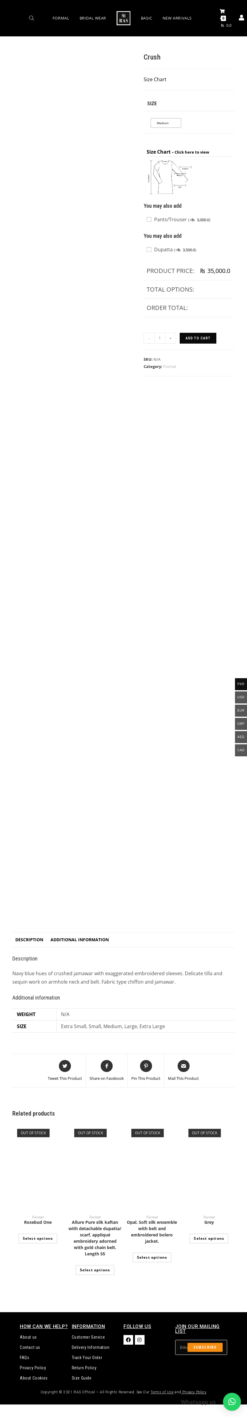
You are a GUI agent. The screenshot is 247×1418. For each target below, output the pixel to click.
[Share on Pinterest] (145, 1071)
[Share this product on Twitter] (65, 1071)
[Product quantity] (159, 338)
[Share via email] (183, 1071)
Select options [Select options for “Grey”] (209, 1238)
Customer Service (88, 1337)
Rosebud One (38, 1222)
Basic (146, 18)
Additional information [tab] (79, 939)
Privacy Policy (33, 1367)
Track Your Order (87, 1357)
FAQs (24, 1357)
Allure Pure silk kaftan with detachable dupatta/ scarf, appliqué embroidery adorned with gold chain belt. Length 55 (95, 1238)
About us (28, 1337)
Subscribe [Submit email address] (205, 1347)
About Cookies (34, 1378)
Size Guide (82, 1378)
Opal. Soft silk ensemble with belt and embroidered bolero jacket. (152, 1231)
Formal (61, 18)
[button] (232, 1402)
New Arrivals (177, 18)
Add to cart (198, 338)
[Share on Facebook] (107, 1071)
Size (152, 103)
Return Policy (84, 1367)
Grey (209, 1222)
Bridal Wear (93, 18)
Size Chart (155, 79)
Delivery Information (91, 1347)
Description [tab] (29, 939)
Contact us (30, 1347)
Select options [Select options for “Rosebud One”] (38, 1238)
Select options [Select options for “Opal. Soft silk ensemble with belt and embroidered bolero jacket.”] (152, 1257)
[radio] (166, 122)
